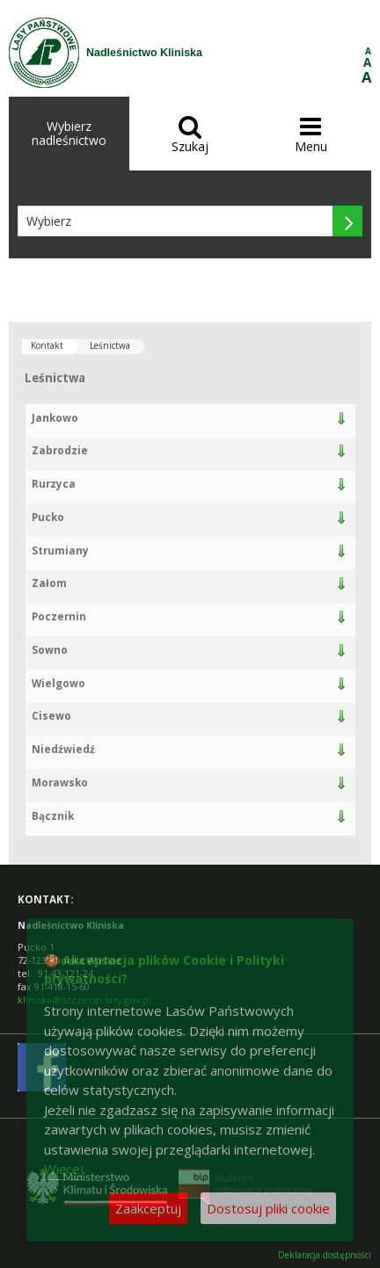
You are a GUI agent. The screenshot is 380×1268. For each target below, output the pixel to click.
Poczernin (59, 616)
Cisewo (51, 715)
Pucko (48, 517)
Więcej (64, 1168)
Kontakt (47, 345)
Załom (49, 583)
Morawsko (60, 782)
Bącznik (53, 815)
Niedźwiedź (63, 749)
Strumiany (60, 550)
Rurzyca (54, 483)
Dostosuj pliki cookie (268, 1208)
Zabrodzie (60, 450)
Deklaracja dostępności (324, 1255)
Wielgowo (58, 683)
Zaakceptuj (148, 1208)
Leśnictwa (110, 345)
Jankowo (55, 417)
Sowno (50, 649)
